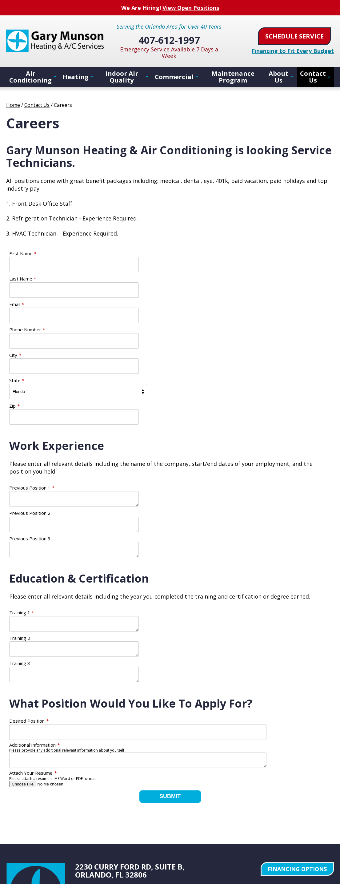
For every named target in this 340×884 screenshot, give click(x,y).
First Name (22, 253)
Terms (328, 801)
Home (13, 104)
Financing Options (297, 742)
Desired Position (28, 594)
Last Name (183, 253)
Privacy (318, 801)
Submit (170, 669)
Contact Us (37, 104)
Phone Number (188, 279)
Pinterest (125, 783)
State (177, 304)
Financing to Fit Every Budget (293, 50)
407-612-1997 (170, 38)
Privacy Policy (272, 797)
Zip (14, 329)
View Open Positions (190, 7)
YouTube (111, 783)
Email (16, 279)
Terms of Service (293, 797)
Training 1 (21, 511)
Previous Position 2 (190, 411)
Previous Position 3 (29, 437)
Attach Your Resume (32, 646)
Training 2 (180, 511)
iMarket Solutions (255, 832)
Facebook (81, 783)
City (15, 304)
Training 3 (19, 536)
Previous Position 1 (31, 411)
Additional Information (34, 618)
